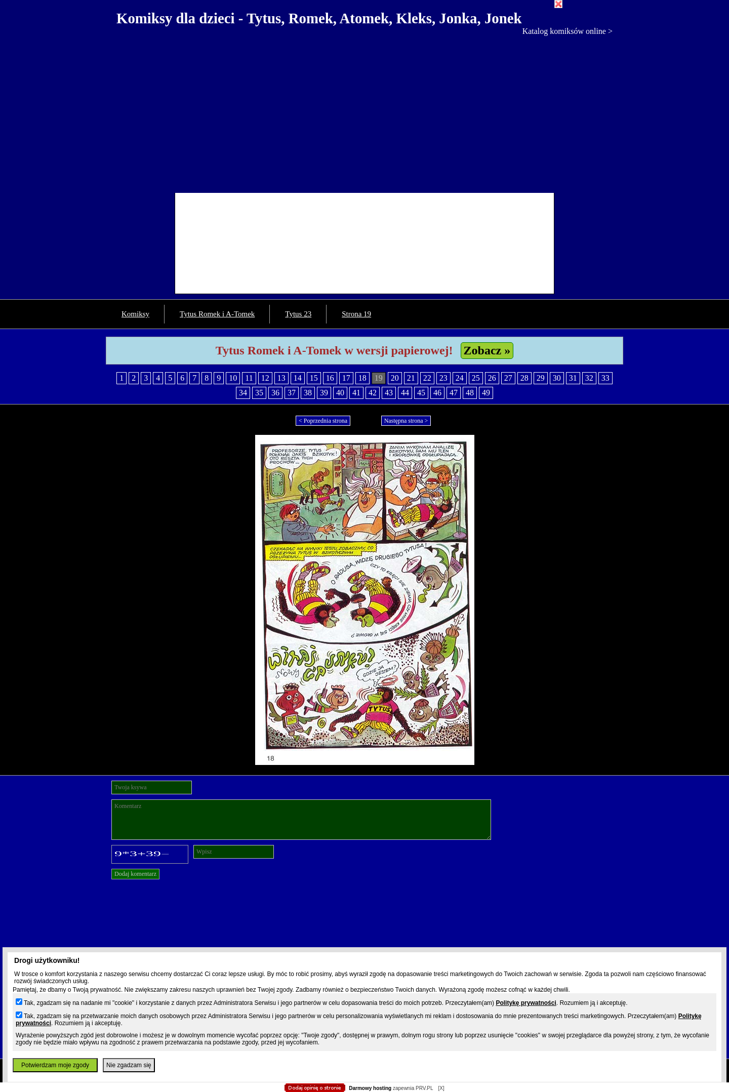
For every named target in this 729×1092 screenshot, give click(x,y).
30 (557, 378)
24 (460, 378)
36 (275, 392)
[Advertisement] (364, 112)
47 (454, 392)
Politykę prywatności (526, 1002)
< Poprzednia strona (323, 420)
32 (589, 378)
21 (411, 378)
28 (524, 378)
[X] (441, 1088)
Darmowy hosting (370, 1088)
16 (330, 378)
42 (373, 392)
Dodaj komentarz (135, 873)
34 (243, 392)
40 (340, 392)
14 (298, 378)
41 (356, 392)
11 (249, 378)
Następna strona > (406, 420)
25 (476, 378)
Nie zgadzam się (128, 1065)
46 (437, 392)
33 (605, 378)
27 (508, 378)
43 (389, 392)
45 (421, 392)
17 (346, 378)
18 (362, 378)
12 (265, 378)
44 (405, 392)
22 (427, 378)
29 (541, 378)
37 (292, 392)
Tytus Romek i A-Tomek (217, 314)
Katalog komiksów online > (567, 31)
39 (324, 392)
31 (573, 378)
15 (314, 378)
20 (395, 378)
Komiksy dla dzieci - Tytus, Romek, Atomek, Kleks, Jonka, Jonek (319, 18)
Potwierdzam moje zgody (55, 1065)
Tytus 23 (298, 314)
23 (443, 378)
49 (486, 392)
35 (259, 392)
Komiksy (135, 314)
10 (233, 378)
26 (492, 378)
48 (470, 392)
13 (281, 378)
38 (308, 392)
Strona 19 (356, 314)
